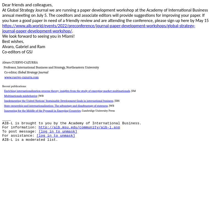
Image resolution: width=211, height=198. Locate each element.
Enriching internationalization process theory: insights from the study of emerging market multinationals (67, 91)
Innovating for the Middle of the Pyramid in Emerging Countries (42, 110)
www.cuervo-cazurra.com (21, 77)
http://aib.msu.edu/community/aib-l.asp (79, 127)
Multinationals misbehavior (20, 96)
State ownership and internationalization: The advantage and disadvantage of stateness (56, 106)
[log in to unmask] (58, 132)
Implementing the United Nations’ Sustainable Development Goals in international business (58, 101)
